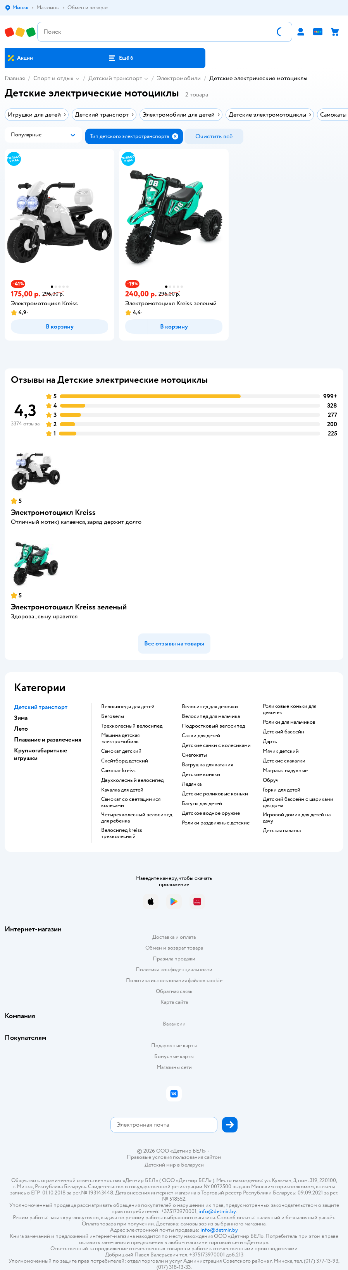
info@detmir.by (217, 1211)
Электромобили (179, 78)
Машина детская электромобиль (120, 738)
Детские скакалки (284, 761)
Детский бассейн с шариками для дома (298, 802)
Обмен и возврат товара (174, 948)
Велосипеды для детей (128, 707)
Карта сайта (174, 1002)
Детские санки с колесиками (216, 745)
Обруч (271, 780)
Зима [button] (21, 718)
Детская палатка (282, 831)
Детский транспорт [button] (40, 707)
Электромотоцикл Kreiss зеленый (69, 607)
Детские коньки (201, 774)
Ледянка (192, 784)
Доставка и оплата (174, 937)
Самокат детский (121, 751)
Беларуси (192, 1165)
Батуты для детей (202, 803)
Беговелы (112, 716)
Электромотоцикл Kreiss (53, 512)
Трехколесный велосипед (131, 726)
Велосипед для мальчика (211, 716)
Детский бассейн (283, 732)
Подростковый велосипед (213, 726)
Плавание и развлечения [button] (47, 739)
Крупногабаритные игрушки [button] (40, 754)
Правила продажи (174, 958)
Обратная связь (174, 991)
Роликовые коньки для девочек (289, 709)
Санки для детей (201, 736)
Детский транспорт (115, 78)
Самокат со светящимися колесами (130, 802)
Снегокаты (194, 755)
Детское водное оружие (211, 813)
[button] (120, 58)
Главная (15, 78)
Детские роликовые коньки (215, 794)
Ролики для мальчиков (289, 722)
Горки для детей (281, 790)
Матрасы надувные (285, 771)
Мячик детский (281, 751)
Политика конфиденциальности (174, 969)
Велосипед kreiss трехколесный (121, 833)
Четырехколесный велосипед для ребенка (136, 818)
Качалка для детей (122, 790)
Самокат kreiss (118, 771)
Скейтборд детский (124, 761)
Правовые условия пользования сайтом (174, 1157)
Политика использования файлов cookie (174, 980)
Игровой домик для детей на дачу (297, 818)
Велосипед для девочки (210, 707)
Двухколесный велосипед (132, 780)
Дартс (270, 741)
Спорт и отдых (53, 78)
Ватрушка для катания (207, 765)
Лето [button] (21, 729)
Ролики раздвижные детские (216, 823)
